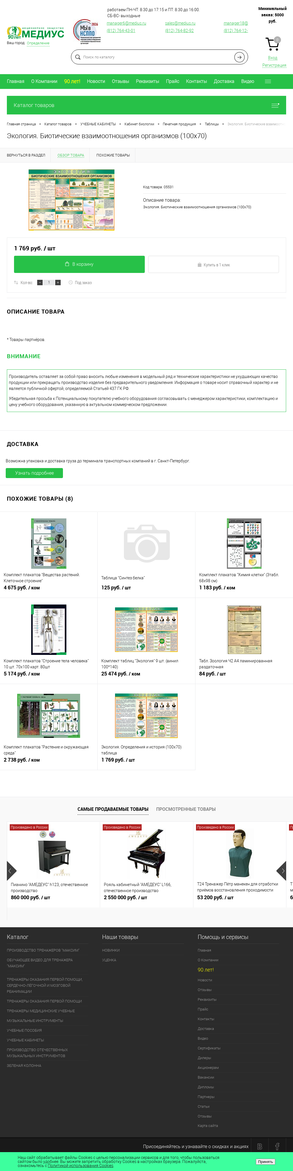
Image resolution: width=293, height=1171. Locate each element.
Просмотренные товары (186, 809)
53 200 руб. (239, 899)
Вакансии (206, 1077)
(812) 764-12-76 (238, 30)
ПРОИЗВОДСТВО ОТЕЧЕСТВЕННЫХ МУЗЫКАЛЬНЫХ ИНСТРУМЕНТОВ (37, 1053)
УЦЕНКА (109, 960)
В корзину (79, 264)
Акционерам (208, 1067)
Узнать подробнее (34, 473)
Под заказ (80, 282)
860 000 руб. (53, 899)
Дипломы (206, 1087)
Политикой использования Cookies (80, 1165)
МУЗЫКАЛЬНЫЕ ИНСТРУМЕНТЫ (35, 1021)
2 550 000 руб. (146, 899)
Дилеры (204, 1058)
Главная (15, 81)
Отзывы (120, 81)
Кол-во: (27, 282)
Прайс (172, 81)
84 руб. (244, 676)
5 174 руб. (49, 676)
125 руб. (146, 589)
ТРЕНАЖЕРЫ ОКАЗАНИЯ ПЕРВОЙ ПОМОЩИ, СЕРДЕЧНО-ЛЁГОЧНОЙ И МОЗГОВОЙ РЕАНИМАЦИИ (44, 985)
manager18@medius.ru (245, 23)
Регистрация (274, 65)
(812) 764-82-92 (179, 30)
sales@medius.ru (180, 23)
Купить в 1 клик (213, 265)
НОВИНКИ (111, 950)
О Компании (44, 81)
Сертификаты (209, 1048)
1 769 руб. (146, 762)
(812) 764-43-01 (121, 30)
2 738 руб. (49, 762)
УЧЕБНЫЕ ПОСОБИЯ (24, 1030)
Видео (247, 81)
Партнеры (206, 1097)
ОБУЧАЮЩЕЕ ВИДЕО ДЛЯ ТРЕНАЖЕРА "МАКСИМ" (40, 963)
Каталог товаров (146, 105)
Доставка (224, 81)
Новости (96, 81)
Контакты (196, 81)
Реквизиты (147, 81)
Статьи (203, 1106)
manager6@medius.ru (126, 23)
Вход (272, 58)
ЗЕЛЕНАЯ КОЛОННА (24, 1065)
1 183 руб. (244, 589)
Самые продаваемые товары (113, 809)
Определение (38, 43)
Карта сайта (208, 1126)
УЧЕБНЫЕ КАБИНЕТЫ (25, 1040)
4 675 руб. (49, 589)
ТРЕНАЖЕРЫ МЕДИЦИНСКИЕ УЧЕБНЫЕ (41, 1011)
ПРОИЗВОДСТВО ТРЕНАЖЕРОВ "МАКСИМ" (43, 950)
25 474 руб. (146, 676)
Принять (265, 1162)
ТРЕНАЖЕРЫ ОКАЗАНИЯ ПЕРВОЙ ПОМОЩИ (44, 1001)
